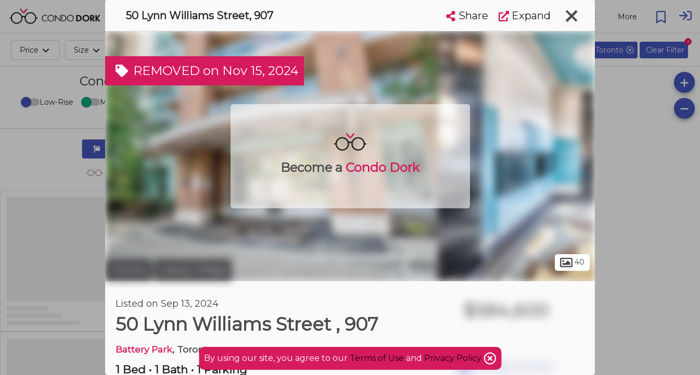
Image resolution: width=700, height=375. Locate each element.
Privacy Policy (453, 358)
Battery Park (144, 349)
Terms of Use (377, 358)
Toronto (128, 270)
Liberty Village (193, 270)
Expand (525, 15)
